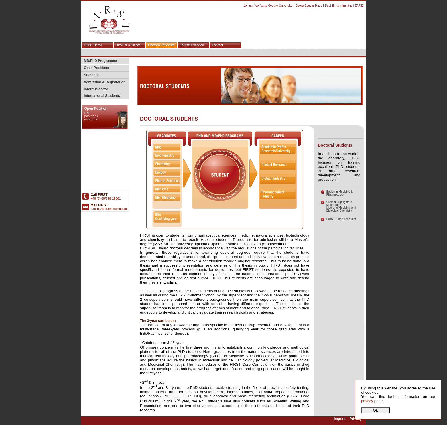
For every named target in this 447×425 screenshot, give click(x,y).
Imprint (340, 419)
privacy (367, 401)
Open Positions (95, 68)
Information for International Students (100, 92)
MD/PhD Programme (99, 61)
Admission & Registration (103, 82)
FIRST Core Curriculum (341, 219)
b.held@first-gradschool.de (109, 208)
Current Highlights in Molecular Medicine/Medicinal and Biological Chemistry (341, 206)
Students (89, 75)
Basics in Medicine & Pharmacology (339, 193)
